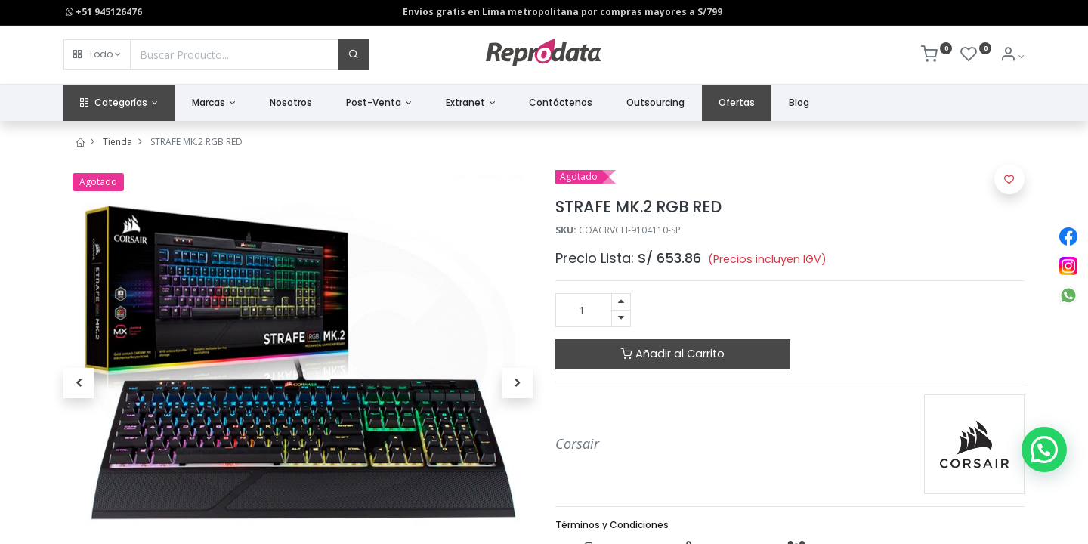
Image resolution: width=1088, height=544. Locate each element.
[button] (97, 54)
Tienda (117, 141)
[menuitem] (291, 103)
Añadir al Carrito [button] (673, 353)
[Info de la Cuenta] (1012, 56)
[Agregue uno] (621, 302)
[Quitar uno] (621, 318)
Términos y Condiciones (612, 524)
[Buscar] (353, 54)
